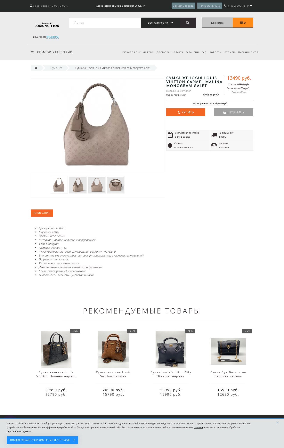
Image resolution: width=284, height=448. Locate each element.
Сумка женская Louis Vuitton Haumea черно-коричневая (56, 376)
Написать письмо (210, 5)
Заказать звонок (183, 5)
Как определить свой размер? (210, 103)
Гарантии (190, 52)
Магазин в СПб (248, 52)
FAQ (202, 52)
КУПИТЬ (188, 112)
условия (198, 427)
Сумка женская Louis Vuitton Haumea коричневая (113, 376)
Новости (214, 52)
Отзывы (229, 52)
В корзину (233, 112)
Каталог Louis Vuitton (134, 52)
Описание (42, 213)
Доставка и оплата (167, 52)
